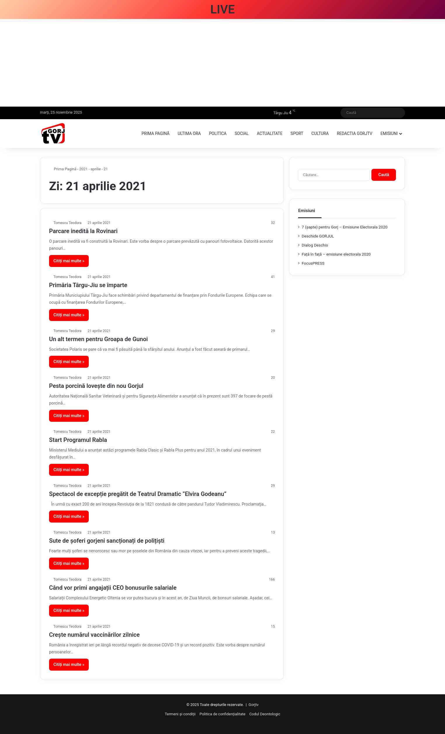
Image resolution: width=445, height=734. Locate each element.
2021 (83, 169)
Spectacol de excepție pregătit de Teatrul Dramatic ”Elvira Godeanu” (137, 493)
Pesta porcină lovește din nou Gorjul (96, 385)
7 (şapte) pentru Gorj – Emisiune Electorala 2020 (344, 227)
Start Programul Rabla (78, 439)
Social (242, 133)
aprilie (96, 169)
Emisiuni (389, 133)
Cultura (320, 133)
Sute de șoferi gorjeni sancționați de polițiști (106, 540)
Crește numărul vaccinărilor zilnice (94, 634)
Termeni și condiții (180, 714)
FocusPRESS (313, 263)
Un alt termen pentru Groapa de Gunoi (98, 339)
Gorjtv (253, 704)
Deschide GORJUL (318, 236)
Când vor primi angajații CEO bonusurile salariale (113, 587)
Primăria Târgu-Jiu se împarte (88, 285)
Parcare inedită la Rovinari (83, 231)
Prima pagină (156, 133)
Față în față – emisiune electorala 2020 (336, 254)
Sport (297, 133)
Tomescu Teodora (67, 223)
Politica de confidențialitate (222, 714)
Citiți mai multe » (68, 260)
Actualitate (269, 133)
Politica (218, 133)
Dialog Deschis (315, 245)
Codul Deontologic (264, 714)
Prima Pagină (63, 169)
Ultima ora (189, 133)
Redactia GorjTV (354, 133)
